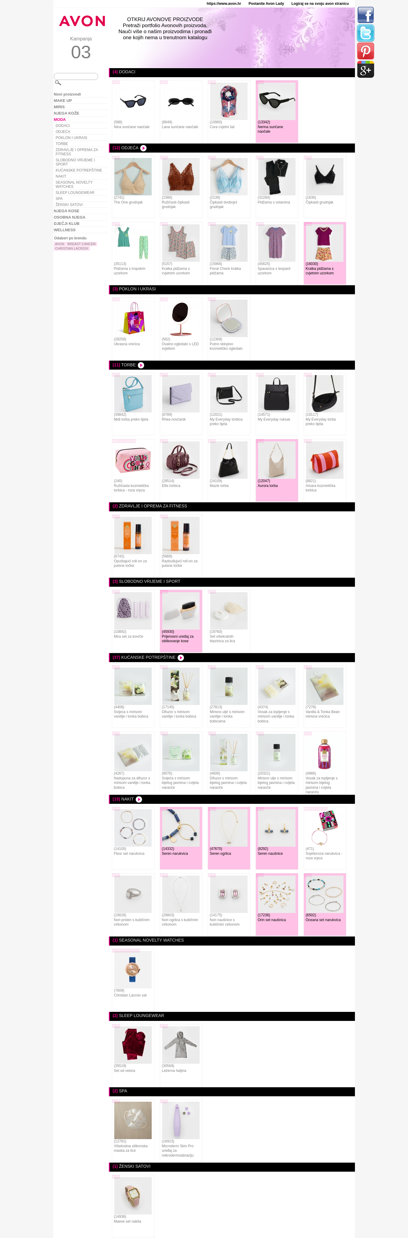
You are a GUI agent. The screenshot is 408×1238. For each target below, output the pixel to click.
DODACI (63, 126)
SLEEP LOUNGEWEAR (75, 193)
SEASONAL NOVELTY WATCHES (74, 184)
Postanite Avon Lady (266, 4)
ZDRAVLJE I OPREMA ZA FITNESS (77, 152)
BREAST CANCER (82, 244)
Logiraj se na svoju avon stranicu (320, 4)
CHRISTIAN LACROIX (72, 248)
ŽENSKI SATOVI (69, 205)
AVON (59, 244)
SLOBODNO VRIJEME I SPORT (75, 162)
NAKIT (61, 176)
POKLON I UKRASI (71, 138)
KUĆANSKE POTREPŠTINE (79, 170)
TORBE (62, 144)
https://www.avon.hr (224, 4)
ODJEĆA (63, 132)
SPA (59, 199)
